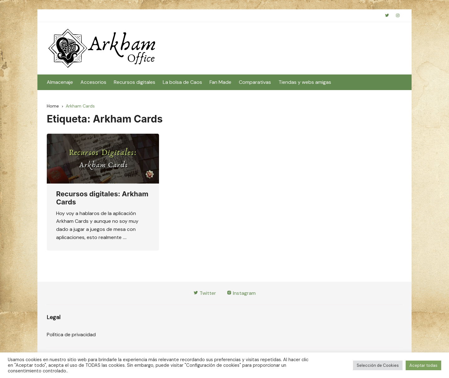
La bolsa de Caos (182, 82)
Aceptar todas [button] (423, 365)
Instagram (241, 293)
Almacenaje (60, 82)
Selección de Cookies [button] (378, 365)
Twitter (204, 293)
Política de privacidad (71, 334)
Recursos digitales (134, 82)
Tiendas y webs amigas (304, 82)
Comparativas (255, 82)
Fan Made (220, 82)
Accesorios (93, 82)
